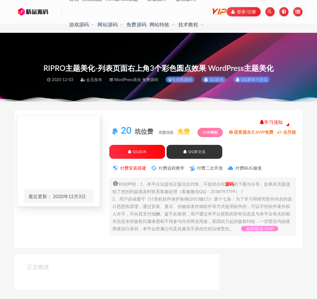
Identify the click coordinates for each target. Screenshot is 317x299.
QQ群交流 (194, 152)
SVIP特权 (210, 132)
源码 (229, 184)
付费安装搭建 (133, 168)
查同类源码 (180, 79)
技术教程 (188, 24)
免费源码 (136, 24)
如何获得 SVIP (260, 228)
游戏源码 (79, 24)
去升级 (287, 132)
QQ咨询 (214, 79)
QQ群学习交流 (251, 79)
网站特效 (160, 24)
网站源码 (108, 24)
